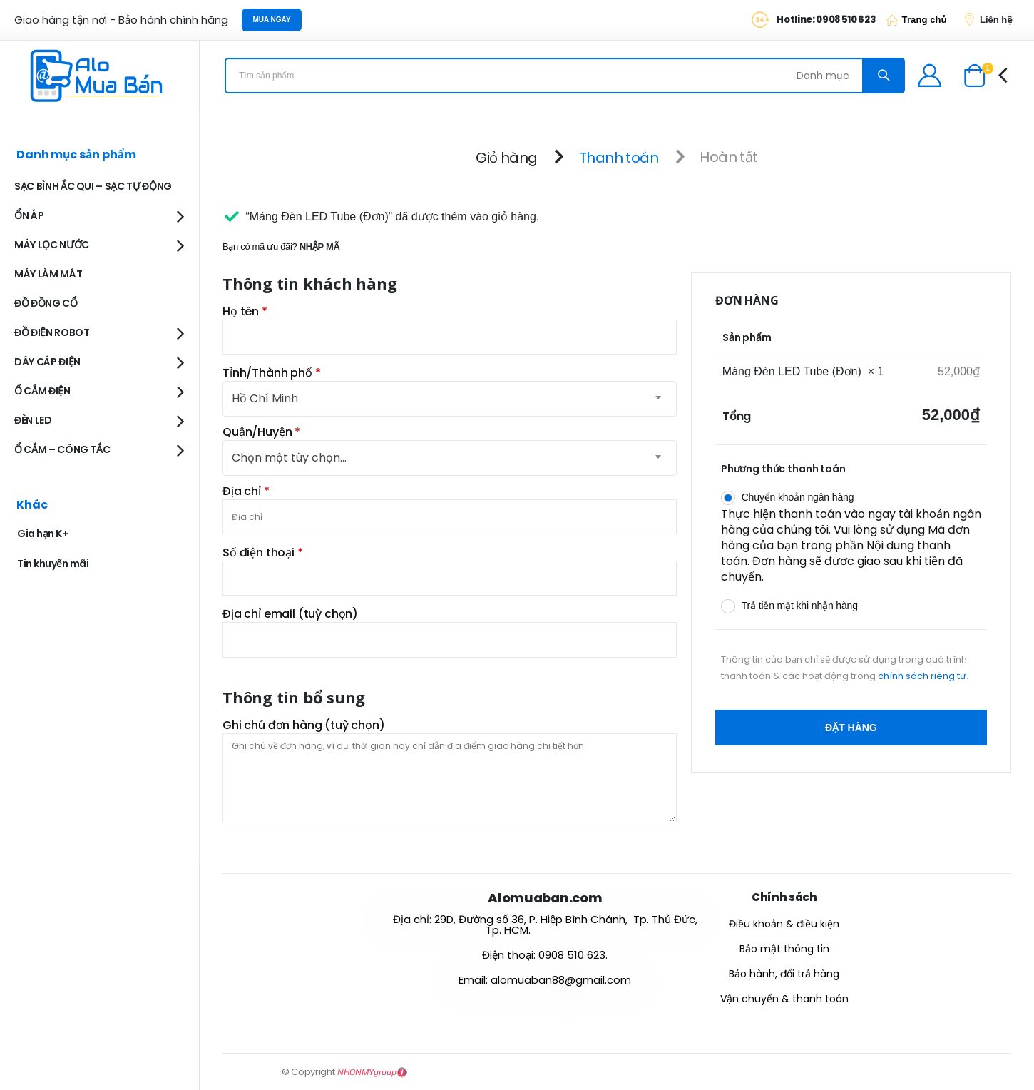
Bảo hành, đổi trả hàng (784, 974)
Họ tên (244, 312)
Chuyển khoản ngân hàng (798, 497)
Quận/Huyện (261, 432)
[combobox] (449, 458)
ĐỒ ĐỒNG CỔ (46, 303)
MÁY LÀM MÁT (48, 274)
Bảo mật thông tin (784, 949)
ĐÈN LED (33, 420)
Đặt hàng (851, 727)
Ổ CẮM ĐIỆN (42, 391)
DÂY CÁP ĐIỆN (47, 362)
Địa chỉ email (290, 614)
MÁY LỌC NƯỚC (51, 245)
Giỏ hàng (506, 157)
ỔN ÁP (28, 215)
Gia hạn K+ (42, 533)
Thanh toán (618, 157)
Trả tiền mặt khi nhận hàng (800, 605)
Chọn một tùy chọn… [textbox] (289, 457)
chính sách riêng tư (922, 676)
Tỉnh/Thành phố (271, 373)
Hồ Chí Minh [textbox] (265, 398)
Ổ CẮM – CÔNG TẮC (62, 449)
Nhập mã (320, 246)
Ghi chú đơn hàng (303, 725)
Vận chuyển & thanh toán (784, 999)
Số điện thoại (262, 553)
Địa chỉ (246, 491)
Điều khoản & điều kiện (784, 924)
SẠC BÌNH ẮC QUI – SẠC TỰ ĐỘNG (93, 186)
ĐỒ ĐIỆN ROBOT (51, 332)
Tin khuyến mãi (52, 563)
